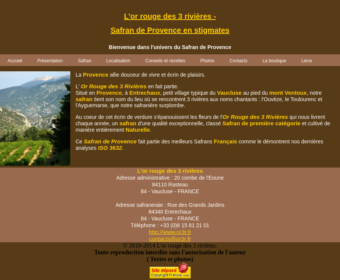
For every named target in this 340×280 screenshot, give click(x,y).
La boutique (274, 60)
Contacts (238, 60)
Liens (306, 60)
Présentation (50, 60)
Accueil (15, 60)
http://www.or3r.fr (170, 232)
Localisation (118, 60)
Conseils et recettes (165, 60)
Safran (84, 60)
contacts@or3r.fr (170, 238)
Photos (207, 60)
